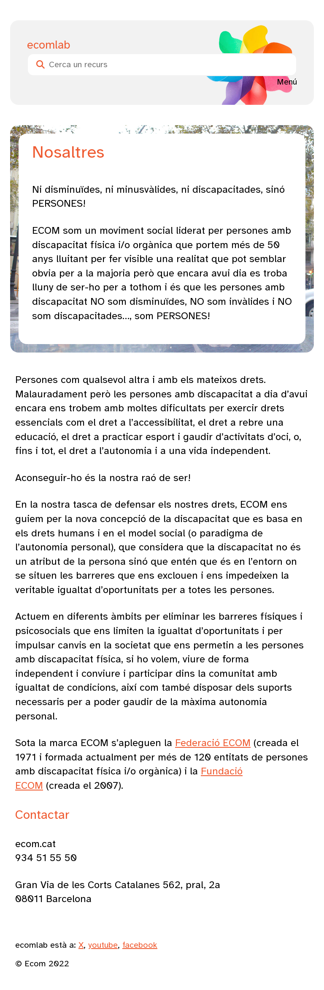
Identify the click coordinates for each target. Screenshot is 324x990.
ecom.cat (35, 843)
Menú (287, 82)
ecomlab (48, 45)
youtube (103, 945)
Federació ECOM (213, 742)
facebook (139, 945)
